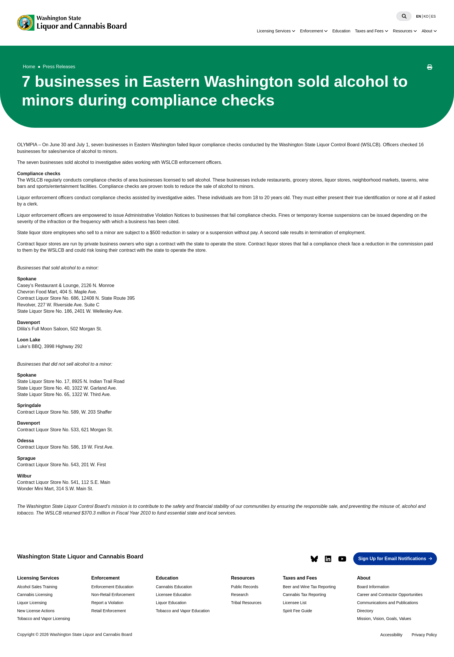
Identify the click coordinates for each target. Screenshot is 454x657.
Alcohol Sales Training (37, 586)
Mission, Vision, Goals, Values (384, 618)
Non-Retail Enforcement (112, 594)
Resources (402, 31)
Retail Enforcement (108, 610)
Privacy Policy (424, 634)
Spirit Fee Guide (297, 610)
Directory (365, 610)
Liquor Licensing (32, 602)
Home (29, 66)
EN (418, 16)
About (427, 31)
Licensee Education (173, 594)
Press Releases (59, 66)
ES (433, 16)
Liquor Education (171, 602)
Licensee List (295, 602)
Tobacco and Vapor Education (183, 610)
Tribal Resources (246, 602)
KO (426, 16)
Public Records (244, 586)
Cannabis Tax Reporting (304, 594)
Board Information (373, 586)
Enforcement (311, 31)
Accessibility (391, 634)
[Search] (403, 16)
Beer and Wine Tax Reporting (309, 586)
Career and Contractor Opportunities (389, 594)
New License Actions (35, 610)
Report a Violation (107, 602)
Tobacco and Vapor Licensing (43, 618)
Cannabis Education (174, 586)
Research (239, 594)
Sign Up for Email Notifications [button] (392, 558)
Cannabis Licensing (34, 594)
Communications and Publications (387, 602)
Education (341, 31)
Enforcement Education (112, 586)
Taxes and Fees (369, 31)
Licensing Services (274, 31)
